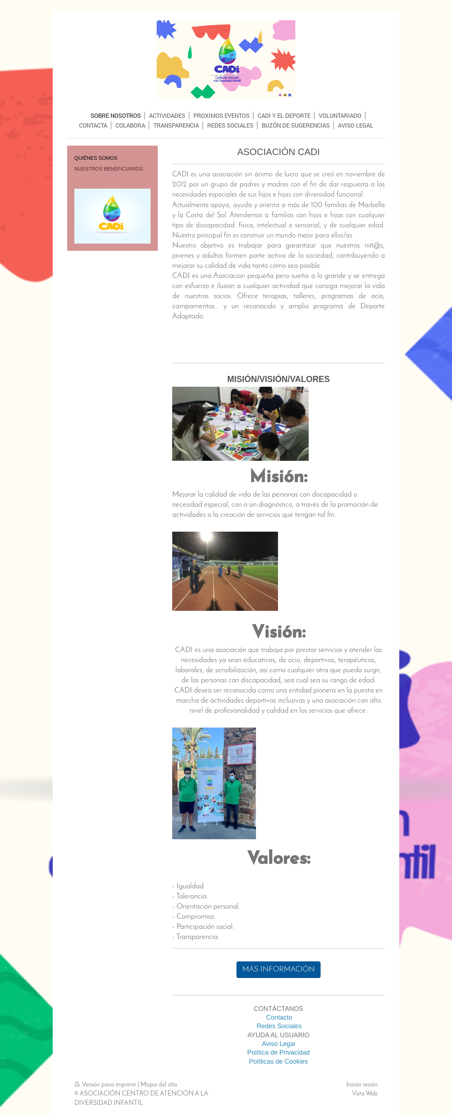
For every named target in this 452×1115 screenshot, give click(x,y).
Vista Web (365, 1093)
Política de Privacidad (278, 1052)
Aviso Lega (278, 1043)
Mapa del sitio (158, 1084)
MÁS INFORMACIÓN (278, 969)
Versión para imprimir (106, 1084)
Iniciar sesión (362, 1084)
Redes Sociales (279, 1026)
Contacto (279, 1017)
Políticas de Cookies (278, 1061)
